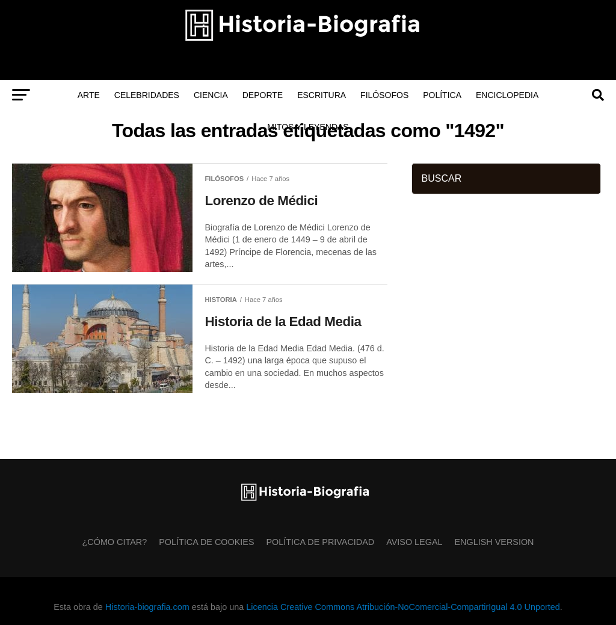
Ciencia (211, 95)
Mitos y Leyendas (307, 127)
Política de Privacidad (320, 542)
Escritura (321, 95)
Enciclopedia (507, 95)
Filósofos (384, 95)
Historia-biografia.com (147, 607)
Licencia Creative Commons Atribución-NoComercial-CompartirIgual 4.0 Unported (402, 607)
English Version (494, 542)
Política (442, 95)
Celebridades (146, 95)
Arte (89, 95)
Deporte (262, 95)
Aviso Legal (414, 542)
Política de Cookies (206, 542)
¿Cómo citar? (114, 542)
